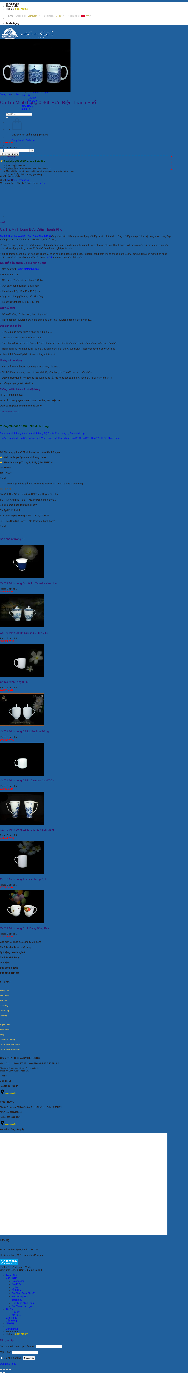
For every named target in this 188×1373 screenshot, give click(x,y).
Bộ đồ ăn (16, 1284)
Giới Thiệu (11, 1318)
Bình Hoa (17, 1290)
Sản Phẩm (11, 1278)
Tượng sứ (17, 1300)
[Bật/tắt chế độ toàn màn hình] (4, 1369)
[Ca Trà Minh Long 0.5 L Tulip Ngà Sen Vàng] (22, 824)
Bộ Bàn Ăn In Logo (22, 1306)
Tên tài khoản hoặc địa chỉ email (17, 1346)
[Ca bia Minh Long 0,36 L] (22, 676)
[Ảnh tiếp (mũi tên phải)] (4, 1372)
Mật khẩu (5, 1352)
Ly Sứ (16, 94)
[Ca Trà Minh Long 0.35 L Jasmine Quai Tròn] (22, 775)
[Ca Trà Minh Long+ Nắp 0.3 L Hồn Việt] (22, 626)
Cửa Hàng (27, 106)
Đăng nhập (29, 1358)
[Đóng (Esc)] (10, 1369)
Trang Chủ (11, 1275)
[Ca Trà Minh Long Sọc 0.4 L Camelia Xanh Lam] (22, 577)
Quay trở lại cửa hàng (23, 140)
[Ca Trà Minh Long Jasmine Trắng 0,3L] (22, 873)
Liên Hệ (26, 109)
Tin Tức (26, 95)
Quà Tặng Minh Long (23, 1303)
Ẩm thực (16, 1315)
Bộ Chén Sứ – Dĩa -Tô (23, 1293)
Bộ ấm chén (18, 1281)
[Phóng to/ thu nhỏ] (1, 1369)
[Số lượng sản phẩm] (17, 150)
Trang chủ (5, 94)
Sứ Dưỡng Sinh (20, 1296)
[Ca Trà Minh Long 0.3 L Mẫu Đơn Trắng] (22, 725)
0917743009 (21, 9)
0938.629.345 (16, 395)
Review (32, 97)
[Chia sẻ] (7, 1369)
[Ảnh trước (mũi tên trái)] (1, 1372)
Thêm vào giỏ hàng (9, 154)
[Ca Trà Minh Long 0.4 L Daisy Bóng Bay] (22, 922)
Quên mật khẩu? (8, 1364)
